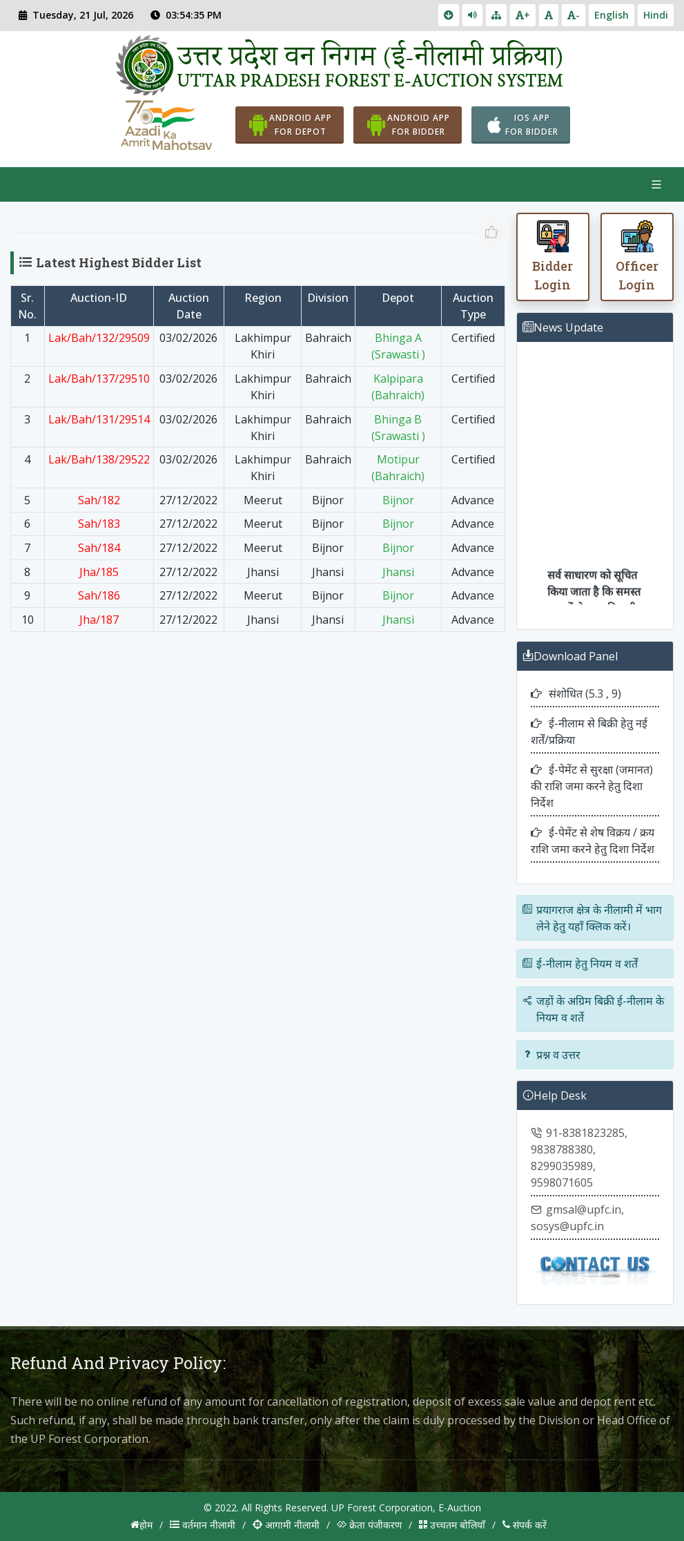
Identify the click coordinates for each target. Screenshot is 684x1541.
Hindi (655, 14)
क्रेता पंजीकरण (369, 1524)
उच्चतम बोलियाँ (452, 1524)
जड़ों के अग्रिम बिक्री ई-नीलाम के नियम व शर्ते (593, 1009)
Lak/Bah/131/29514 (99, 419)
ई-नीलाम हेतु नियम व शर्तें (580, 964)
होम (141, 1524)
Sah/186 (99, 595)
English (611, 14)
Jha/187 (99, 619)
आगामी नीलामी (286, 1524)
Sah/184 (99, 547)
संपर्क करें (524, 1524)
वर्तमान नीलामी (202, 1524)
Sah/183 (99, 523)
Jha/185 (99, 572)
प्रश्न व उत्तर (551, 1055)
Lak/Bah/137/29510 (99, 378)
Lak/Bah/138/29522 (99, 459)
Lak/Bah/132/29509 (99, 337)
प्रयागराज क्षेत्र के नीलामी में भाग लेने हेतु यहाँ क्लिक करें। (592, 918)
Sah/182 (99, 500)
